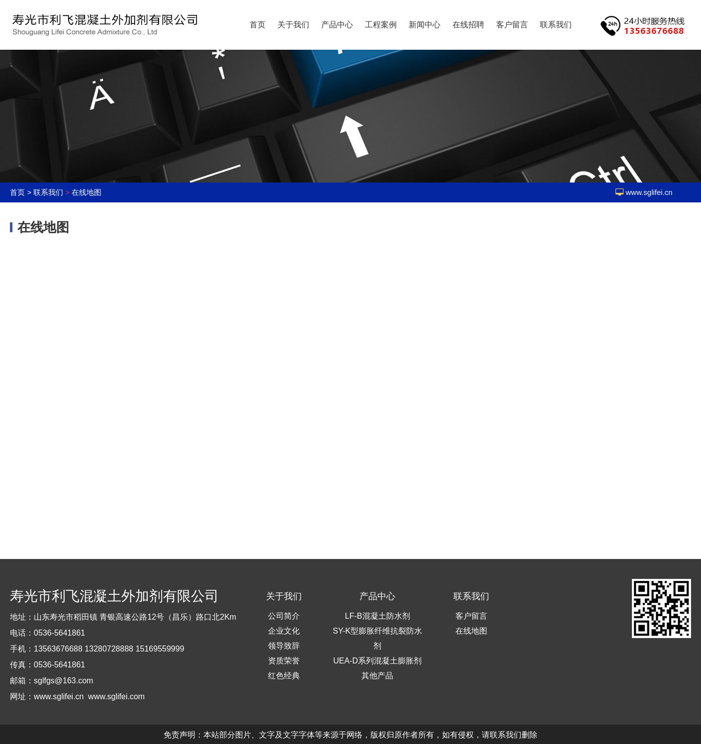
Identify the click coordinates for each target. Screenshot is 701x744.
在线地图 (86, 192)
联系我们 (556, 24)
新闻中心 (424, 24)
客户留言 (512, 24)
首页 (257, 24)
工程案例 (381, 24)
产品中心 (337, 24)
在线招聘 (468, 24)
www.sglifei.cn (649, 192)
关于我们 (293, 24)
